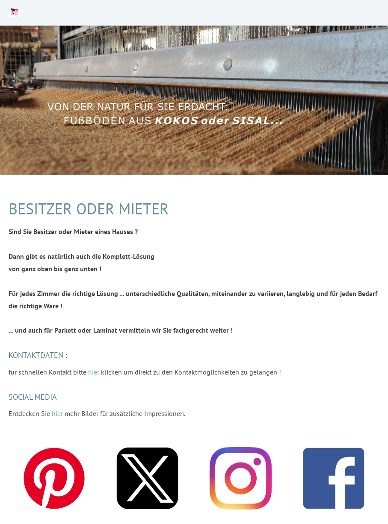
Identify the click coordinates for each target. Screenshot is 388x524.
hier (93, 372)
